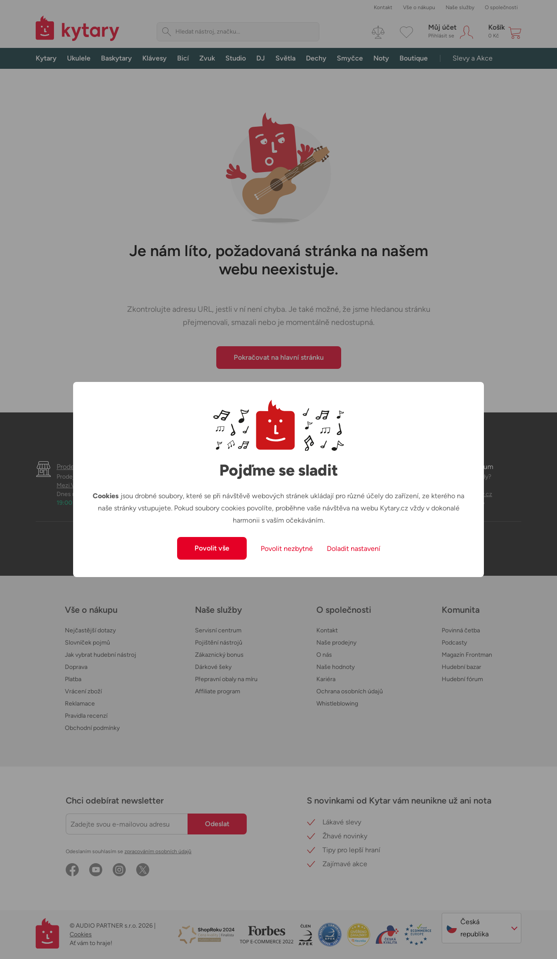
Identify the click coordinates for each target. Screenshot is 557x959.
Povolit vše (212, 548)
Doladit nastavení (353, 548)
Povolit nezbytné (287, 548)
